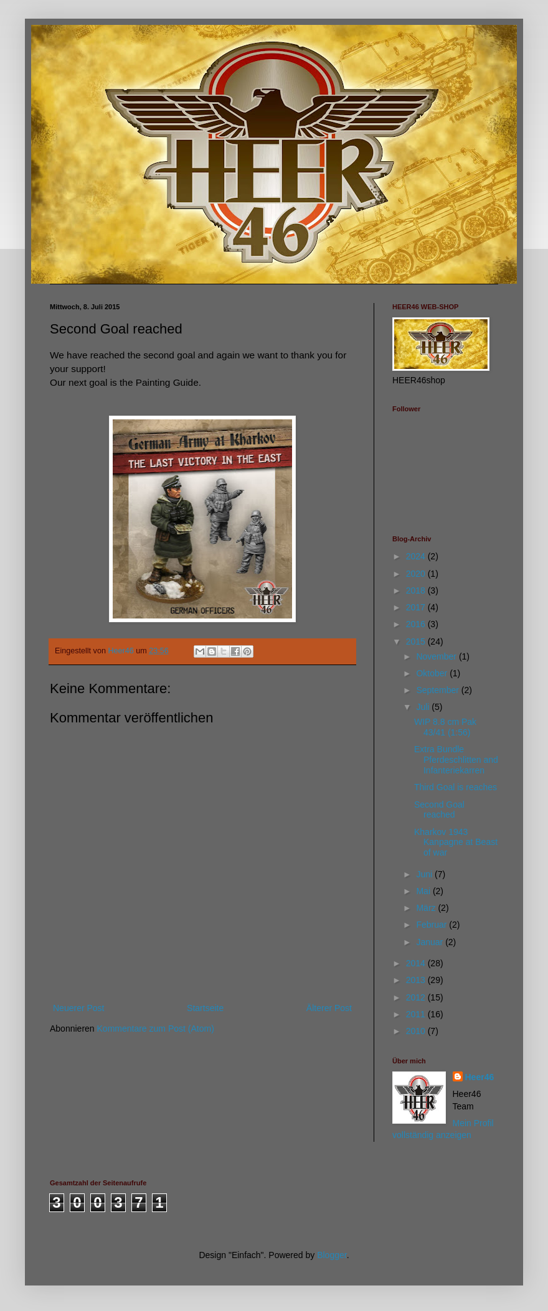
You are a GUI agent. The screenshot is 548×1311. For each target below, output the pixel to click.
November (437, 656)
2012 (417, 997)
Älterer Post (329, 1008)
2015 (417, 641)
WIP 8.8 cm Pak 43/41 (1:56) (445, 727)
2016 (417, 624)
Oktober (433, 673)
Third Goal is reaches (455, 787)
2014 (417, 963)
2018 (417, 590)
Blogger (331, 1255)
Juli (424, 707)
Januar (430, 942)
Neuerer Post (78, 1008)
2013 (417, 980)
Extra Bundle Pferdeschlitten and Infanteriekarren (456, 759)
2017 (417, 607)
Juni (425, 874)
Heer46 (479, 1077)
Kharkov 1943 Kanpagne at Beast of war (456, 842)
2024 (417, 556)
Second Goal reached (439, 810)
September (438, 690)
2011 (417, 1014)
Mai (424, 891)
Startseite (205, 1008)
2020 (417, 574)
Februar (432, 925)
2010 (417, 1031)
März (427, 908)
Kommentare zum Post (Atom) (155, 1028)
